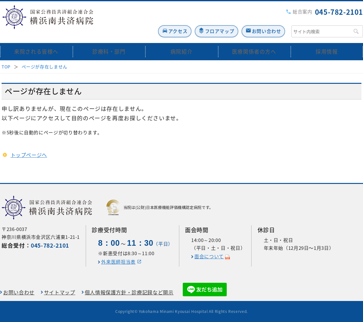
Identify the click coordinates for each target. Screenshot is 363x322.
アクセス (160, 20)
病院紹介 (181, 41)
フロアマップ (209, 20)
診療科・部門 (109, 41)
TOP (6, 56)
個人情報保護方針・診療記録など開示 (129, 292)
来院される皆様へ (36, 41)
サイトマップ (59, 292)
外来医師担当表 (118, 261)
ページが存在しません (45, 56)
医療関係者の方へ (254, 41)
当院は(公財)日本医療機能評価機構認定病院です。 (159, 207)
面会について (209, 256)
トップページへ (29, 144)
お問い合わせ (264, 20)
